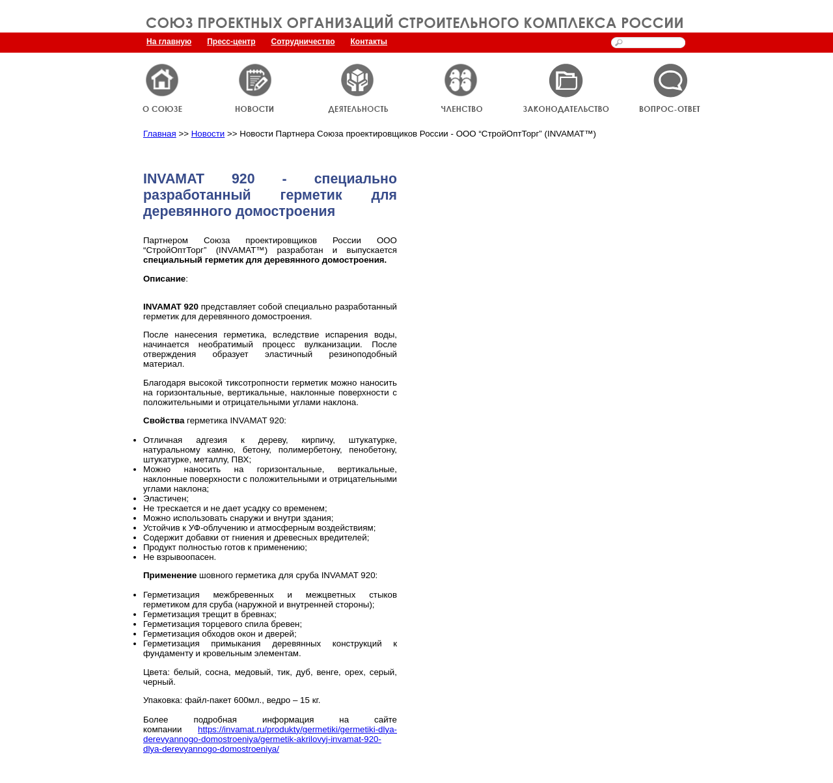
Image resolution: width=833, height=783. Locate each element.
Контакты (369, 41)
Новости (208, 134)
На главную (168, 41)
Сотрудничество (303, 41)
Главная (159, 134)
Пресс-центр (231, 41)
